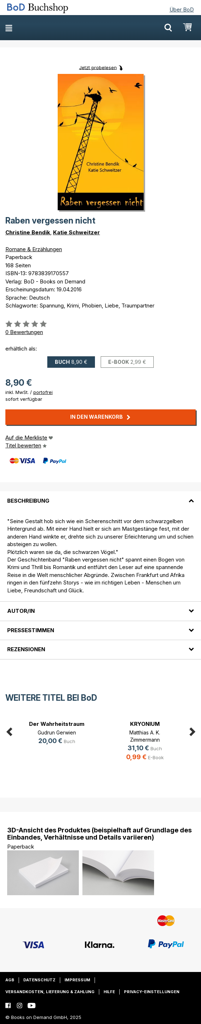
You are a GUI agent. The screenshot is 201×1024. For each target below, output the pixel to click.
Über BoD (181, 9)
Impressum (77, 979)
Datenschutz (39, 979)
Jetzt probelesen (98, 67)
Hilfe (109, 991)
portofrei (43, 392)
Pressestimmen (30, 630)
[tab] (100, 496)
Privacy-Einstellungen (152, 991)
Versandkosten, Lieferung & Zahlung (50, 991)
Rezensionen (26, 649)
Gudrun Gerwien (57, 732)
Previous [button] (9, 730)
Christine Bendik (27, 232)
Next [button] (192, 730)
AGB (9, 979)
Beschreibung (28, 500)
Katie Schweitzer (76, 232)
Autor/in (21, 610)
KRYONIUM (145, 723)
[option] (57, 733)
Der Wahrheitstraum (57, 723)
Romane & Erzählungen (33, 249)
